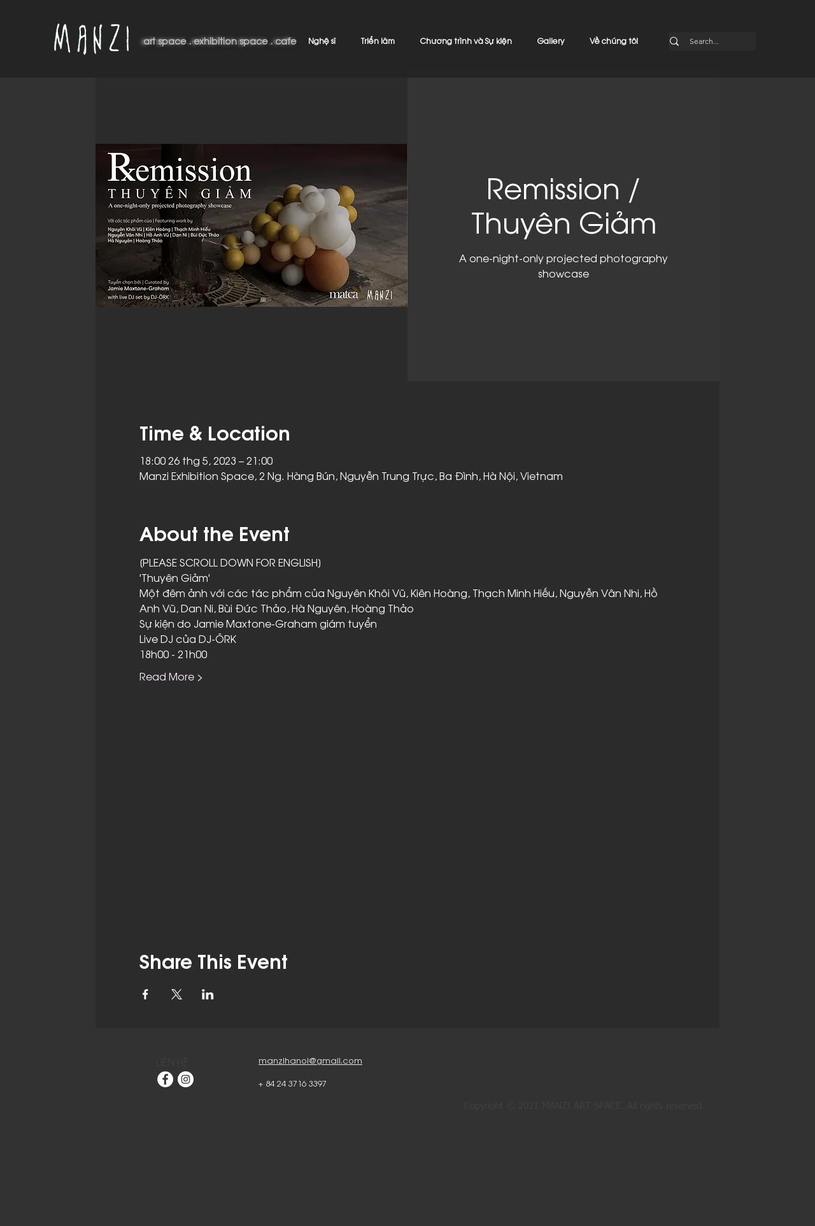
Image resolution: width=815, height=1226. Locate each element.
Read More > (171, 676)
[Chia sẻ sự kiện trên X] (177, 994)
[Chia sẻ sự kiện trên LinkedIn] (208, 994)
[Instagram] (186, 1079)
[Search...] (704, 41)
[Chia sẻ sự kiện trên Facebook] (145, 994)
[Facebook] (165, 1079)
